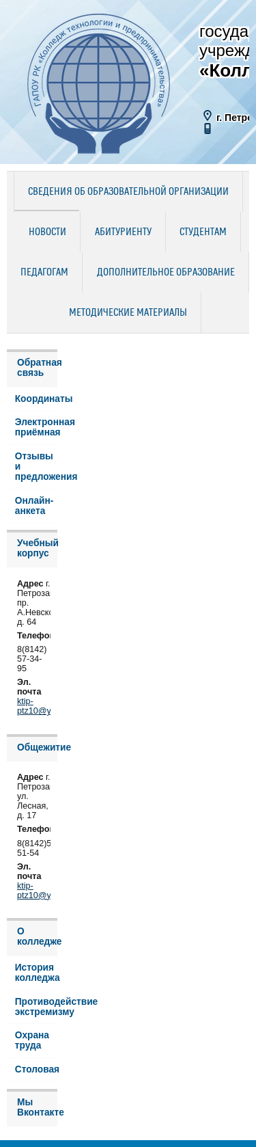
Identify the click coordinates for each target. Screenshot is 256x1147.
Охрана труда (32, 1040)
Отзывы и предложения (36, 466)
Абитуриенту (123, 232)
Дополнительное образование (166, 272)
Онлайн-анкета (34, 506)
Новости (47, 232)
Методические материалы (128, 313)
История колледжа (36, 972)
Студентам (203, 232)
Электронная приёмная (36, 427)
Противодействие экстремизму (36, 1007)
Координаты (36, 399)
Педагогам (44, 272)
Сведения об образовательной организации (128, 192)
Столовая (36, 1069)
